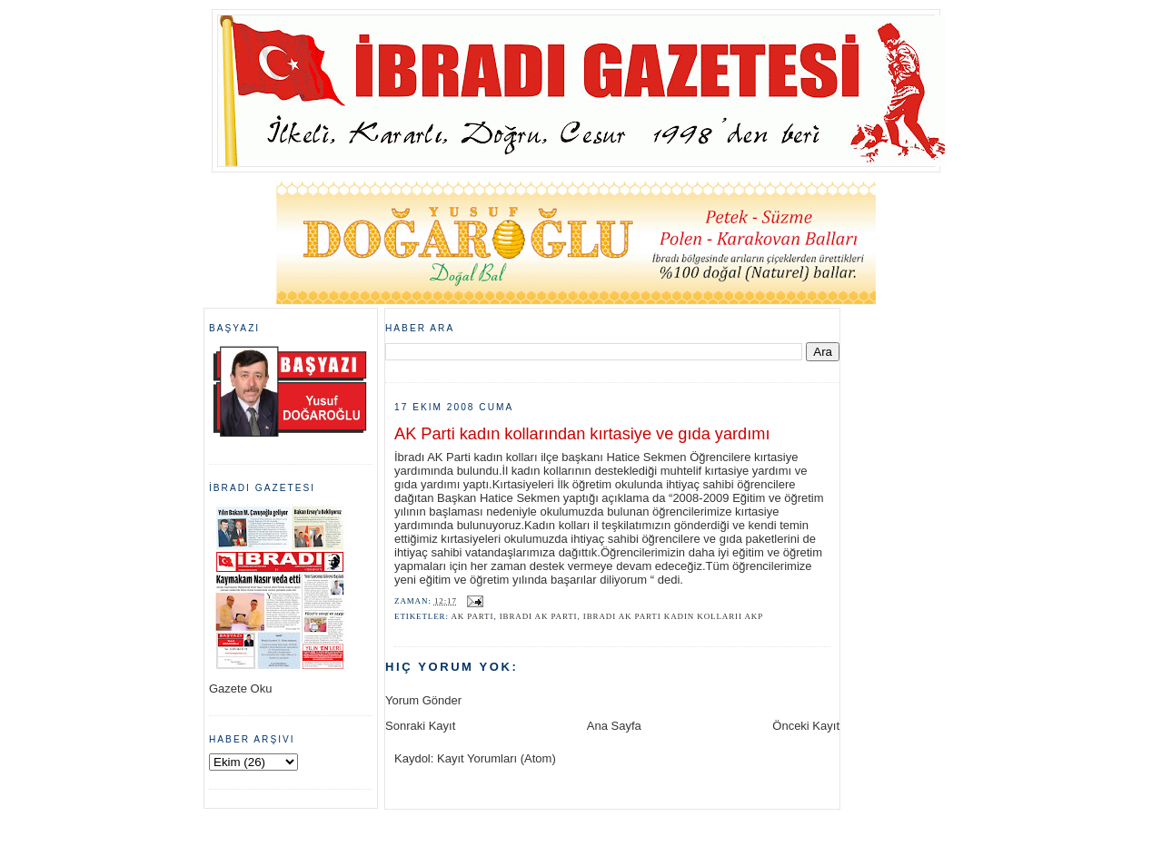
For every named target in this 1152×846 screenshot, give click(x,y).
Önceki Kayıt (805, 726)
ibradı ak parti (539, 616)
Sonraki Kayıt (420, 726)
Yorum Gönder (423, 700)
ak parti (472, 616)
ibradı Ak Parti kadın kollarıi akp (673, 616)
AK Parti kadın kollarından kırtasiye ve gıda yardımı (582, 434)
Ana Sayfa (614, 726)
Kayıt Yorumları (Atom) (496, 758)
